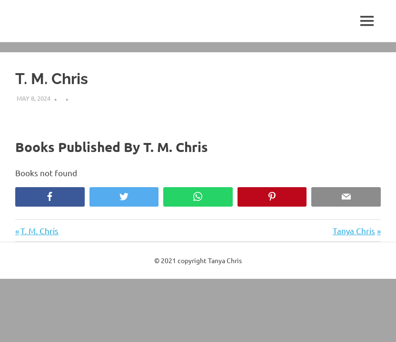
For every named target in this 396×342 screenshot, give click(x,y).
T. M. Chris (39, 231)
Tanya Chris (354, 231)
